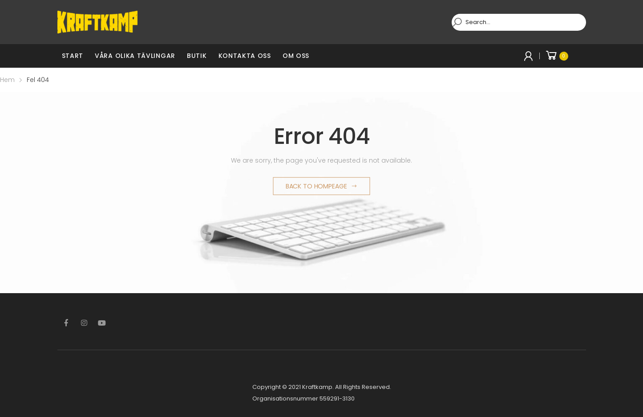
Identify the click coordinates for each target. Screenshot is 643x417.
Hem (7, 79)
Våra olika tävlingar (135, 55)
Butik (197, 55)
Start (73, 55)
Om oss (296, 55)
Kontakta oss (244, 55)
